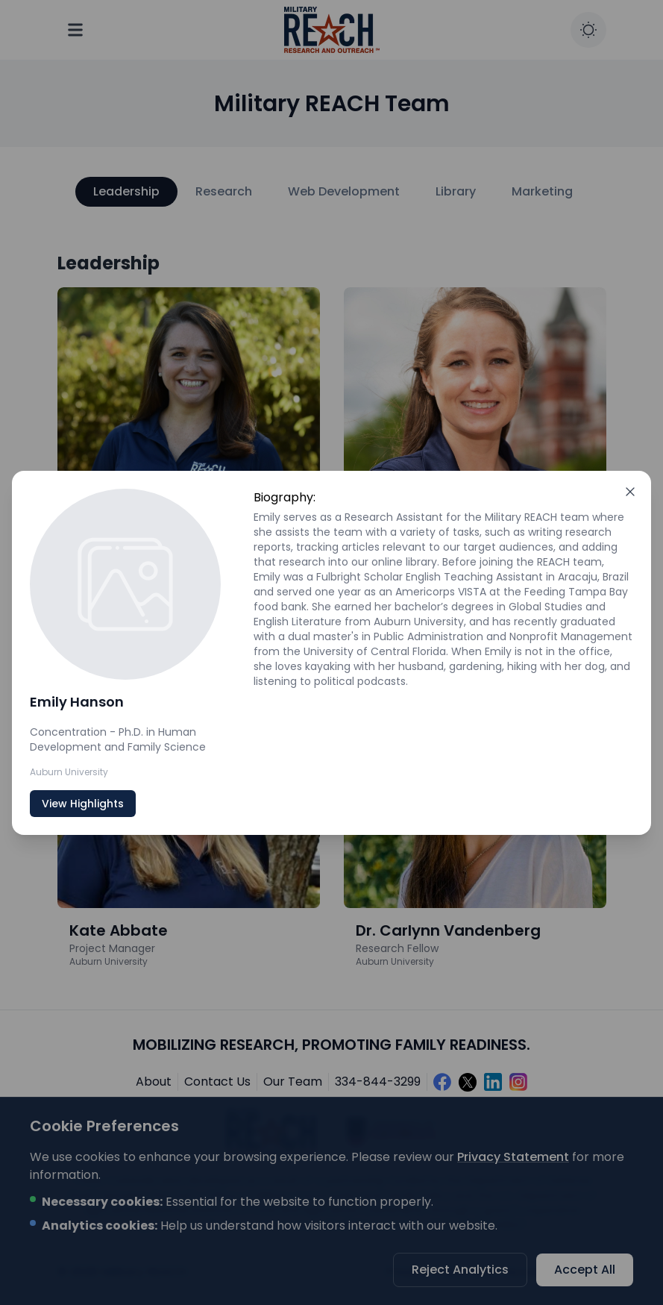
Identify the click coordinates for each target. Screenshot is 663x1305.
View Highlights (83, 803)
